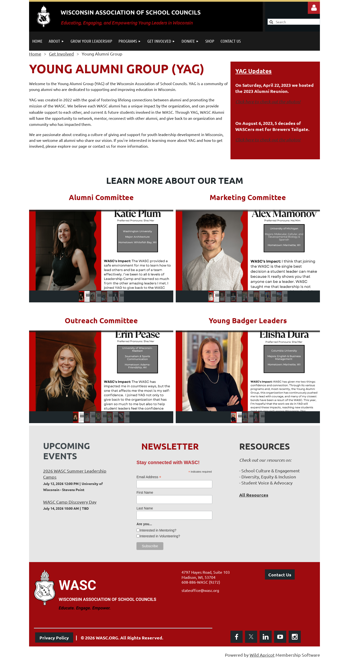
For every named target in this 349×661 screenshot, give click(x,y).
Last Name (144, 508)
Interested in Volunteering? (160, 536)
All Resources (253, 495)
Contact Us (279, 574)
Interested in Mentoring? (158, 530)
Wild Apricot (262, 654)
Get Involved (61, 53)
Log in (314, 8)
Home (35, 53)
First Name (144, 492)
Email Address (148, 477)
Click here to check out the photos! (268, 101)
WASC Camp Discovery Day (69, 501)
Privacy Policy (54, 637)
